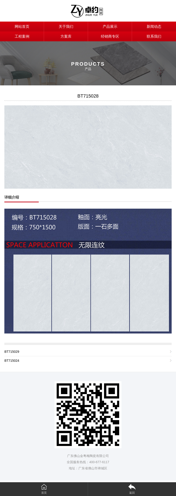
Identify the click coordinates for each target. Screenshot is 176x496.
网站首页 (22, 26)
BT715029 (11, 351)
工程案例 (22, 36)
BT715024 (11, 360)
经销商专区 (110, 36)
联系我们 (154, 36)
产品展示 (110, 26)
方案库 (66, 36)
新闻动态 (154, 26)
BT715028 (88, 95)
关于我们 (66, 26)
